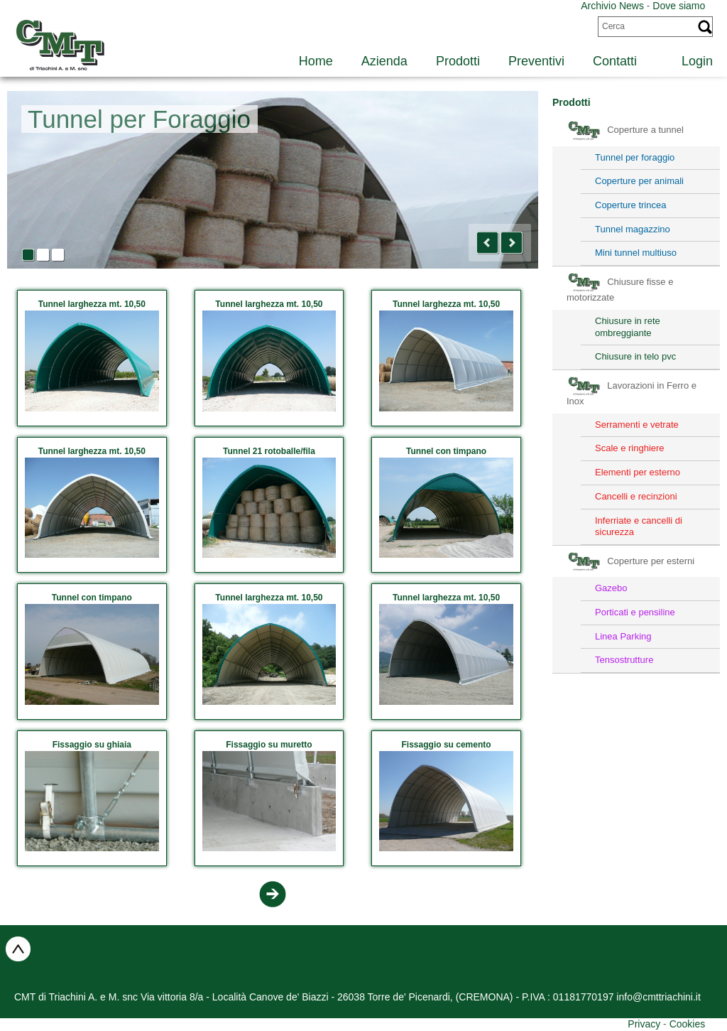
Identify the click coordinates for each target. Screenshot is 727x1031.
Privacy (644, 1024)
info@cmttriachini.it (658, 997)
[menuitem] (689, 59)
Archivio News (612, 5)
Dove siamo (678, 5)
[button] (488, 242)
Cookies (687, 1024)
